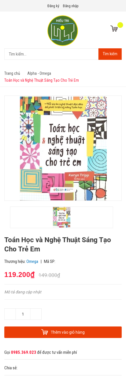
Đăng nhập (71, 6)
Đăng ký (53, 6)
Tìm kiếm (110, 53)
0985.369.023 (23, 352)
